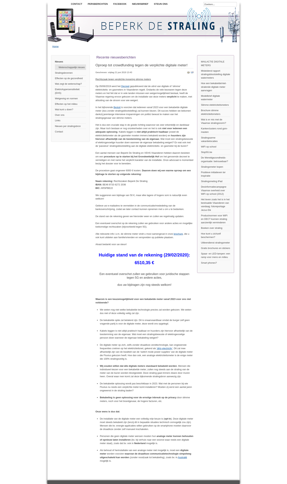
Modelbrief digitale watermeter (210, 98)
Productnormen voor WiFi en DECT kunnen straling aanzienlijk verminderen (214, 219)
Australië (182, 457)
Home (55, 46)
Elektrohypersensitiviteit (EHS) (67, 91)
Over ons (59, 115)
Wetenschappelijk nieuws (72, 67)
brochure (178, 233)
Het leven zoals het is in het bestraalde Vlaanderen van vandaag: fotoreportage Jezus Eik (215, 204)
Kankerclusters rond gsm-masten (214, 130)
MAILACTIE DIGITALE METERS (212, 63)
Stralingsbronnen (64, 72)
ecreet (126, 86)
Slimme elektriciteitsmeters (215, 105)
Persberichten (98, 4)
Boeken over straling (211, 228)
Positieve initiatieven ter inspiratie (213, 174)
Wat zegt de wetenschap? (68, 83)
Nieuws (59, 61)
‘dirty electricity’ (165, 348)
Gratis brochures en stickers (215, 248)
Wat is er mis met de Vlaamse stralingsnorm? (213, 121)
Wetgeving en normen (66, 98)
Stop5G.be (206, 152)
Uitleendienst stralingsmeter (215, 242)
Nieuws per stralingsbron (68, 126)
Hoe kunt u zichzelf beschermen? (211, 235)
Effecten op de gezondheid (69, 78)
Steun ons (161, 4)
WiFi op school (208, 146)
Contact (76, 4)
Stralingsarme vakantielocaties (209, 139)
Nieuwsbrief (140, 4)
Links (57, 120)
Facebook (120, 4)
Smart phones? (209, 262)
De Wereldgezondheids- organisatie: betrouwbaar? (214, 159)
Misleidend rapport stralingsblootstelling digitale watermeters (215, 74)
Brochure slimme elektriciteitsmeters (210, 112)
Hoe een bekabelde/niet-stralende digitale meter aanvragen (213, 87)
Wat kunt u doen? (64, 109)
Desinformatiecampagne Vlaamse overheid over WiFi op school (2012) (213, 190)
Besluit (116, 107)
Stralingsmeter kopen (212, 166)
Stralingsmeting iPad (211, 181)
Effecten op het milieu (66, 104)
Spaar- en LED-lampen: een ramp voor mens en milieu (215, 255)
